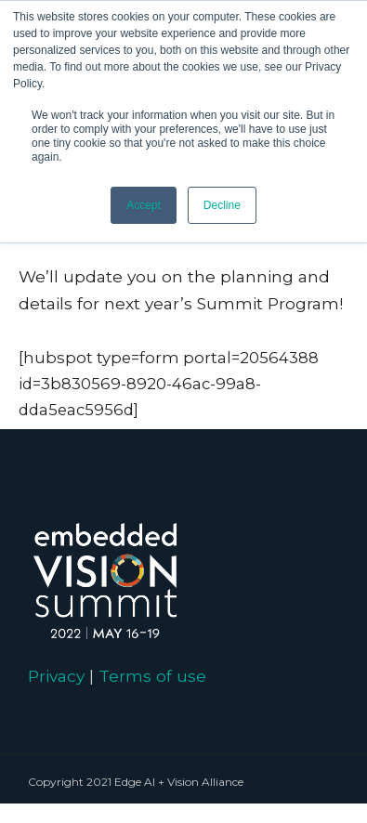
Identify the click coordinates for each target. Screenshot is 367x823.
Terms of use (152, 676)
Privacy (56, 676)
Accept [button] (143, 205)
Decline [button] (222, 205)
